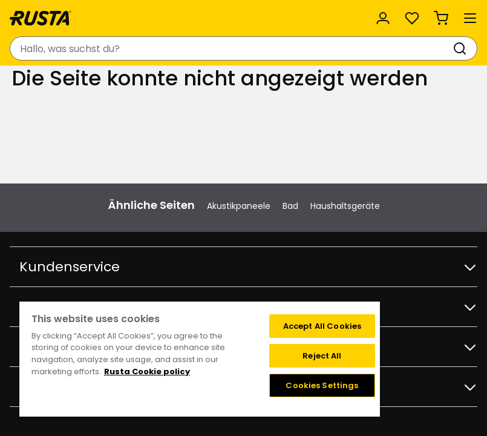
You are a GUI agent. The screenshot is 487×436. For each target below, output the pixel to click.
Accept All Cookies (322, 326)
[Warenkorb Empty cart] (441, 18)
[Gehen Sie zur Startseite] (40, 18)
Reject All (321, 356)
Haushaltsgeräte (345, 206)
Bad (290, 206)
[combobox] (231, 48)
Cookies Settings (322, 385)
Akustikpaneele (238, 206)
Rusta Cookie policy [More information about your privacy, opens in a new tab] (147, 371)
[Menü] (470, 18)
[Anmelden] (382, 18)
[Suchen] (462, 48)
